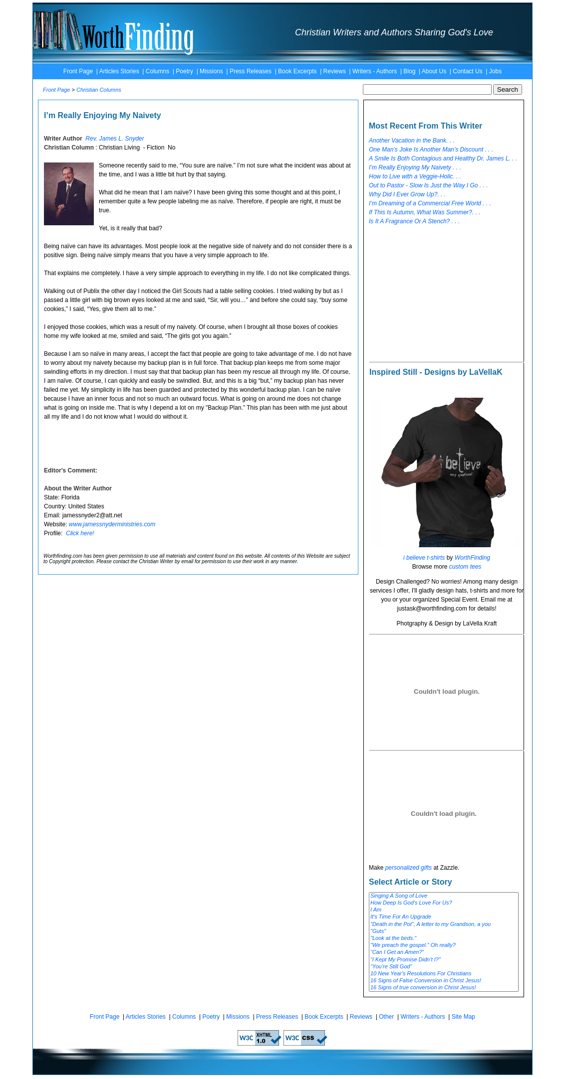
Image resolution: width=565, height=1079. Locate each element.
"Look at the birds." (443, 938)
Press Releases (251, 71)
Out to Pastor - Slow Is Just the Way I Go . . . (428, 185)
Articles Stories (119, 71)
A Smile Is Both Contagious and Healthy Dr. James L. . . (443, 158)
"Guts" (443, 931)
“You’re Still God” (443, 966)
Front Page (78, 71)
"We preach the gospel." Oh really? (443, 945)
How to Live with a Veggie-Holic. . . (415, 176)
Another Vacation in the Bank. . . (412, 140)
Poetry (184, 71)
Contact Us (467, 71)
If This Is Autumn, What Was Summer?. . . (424, 212)
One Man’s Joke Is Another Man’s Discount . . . (431, 149)
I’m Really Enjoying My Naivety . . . (415, 167)
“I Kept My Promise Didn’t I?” (443, 959)
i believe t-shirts (424, 557)
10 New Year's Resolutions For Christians (443, 973)
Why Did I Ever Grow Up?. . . (407, 194)
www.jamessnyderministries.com (112, 524)
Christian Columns (98, 90)
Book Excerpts (297, 71)
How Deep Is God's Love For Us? (443, 903)
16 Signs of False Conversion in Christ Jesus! (443, 980)
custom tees (465, 566)
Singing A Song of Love (443, 896)
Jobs (495, 71)
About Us (434, 71)
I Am (443, 910)
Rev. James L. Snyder (114, 138)
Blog (409, 71)
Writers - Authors (374, 71)
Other (386, 1016)
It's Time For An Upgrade (443, 917)
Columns (157, 71)
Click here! (80, 533)
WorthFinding (472, 557)
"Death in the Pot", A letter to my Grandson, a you (443, 924)
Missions (211, 71)
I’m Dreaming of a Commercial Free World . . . (430, 203)
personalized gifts (408, 867)
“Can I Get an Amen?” (443, 952)
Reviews (334, 71)
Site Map (463, 1016)
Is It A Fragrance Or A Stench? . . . (414, 221)
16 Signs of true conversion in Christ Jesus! (443, 987)
